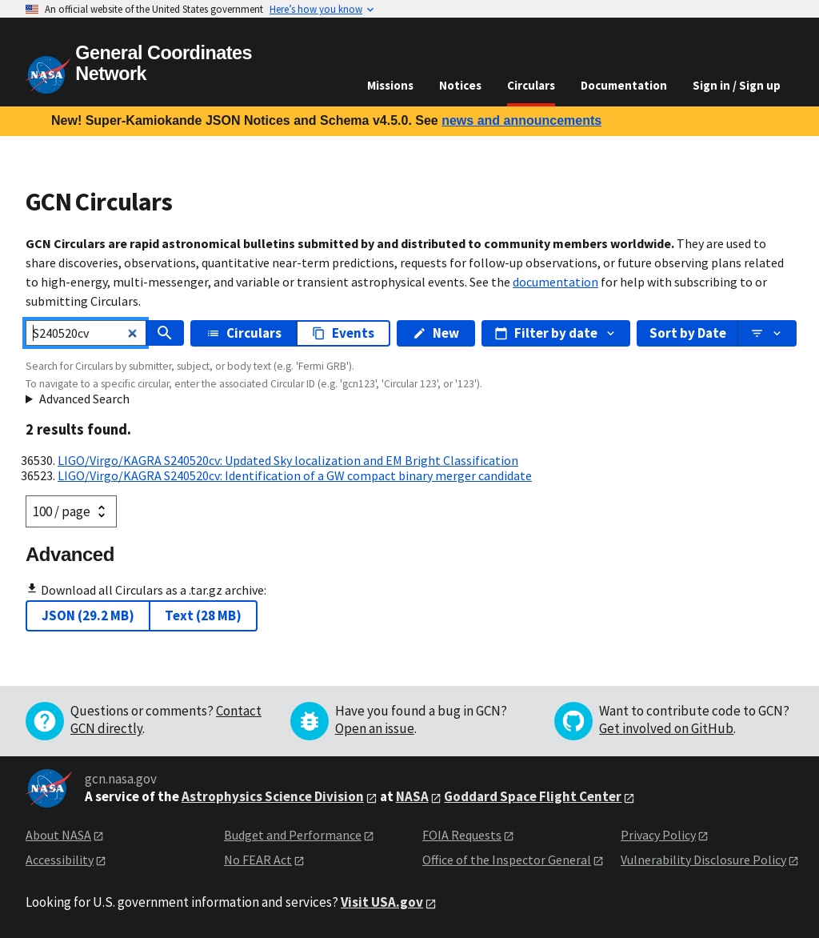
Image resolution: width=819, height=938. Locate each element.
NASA (412, 796)
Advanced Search (84, 398)
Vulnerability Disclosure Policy (703, 860)
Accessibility (60, 860)
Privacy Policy (658, 835)
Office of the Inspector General (506, 860)
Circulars (531, 85)
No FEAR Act (258, 860)
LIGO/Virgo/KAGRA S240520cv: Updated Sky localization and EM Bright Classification (288, 460)
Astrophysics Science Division (273, 796)
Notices (460, 85)
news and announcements (521, 120)
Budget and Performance (293, 835)
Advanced (70, 554)
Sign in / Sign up (737, 85)
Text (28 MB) (203, 615)
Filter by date (555, 333)
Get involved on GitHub (666, 728)
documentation (555, 282)
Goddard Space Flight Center (532, 796)
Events (343, 333)
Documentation (624, 85)
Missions (390, 85)
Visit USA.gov (382, 902)
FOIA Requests (461, 835)
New (436, 333)
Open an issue (374, 728)
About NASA (58, 835)
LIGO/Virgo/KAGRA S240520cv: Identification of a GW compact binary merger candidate (295, 475)
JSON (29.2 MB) (88, 615)
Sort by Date (687, 333)
